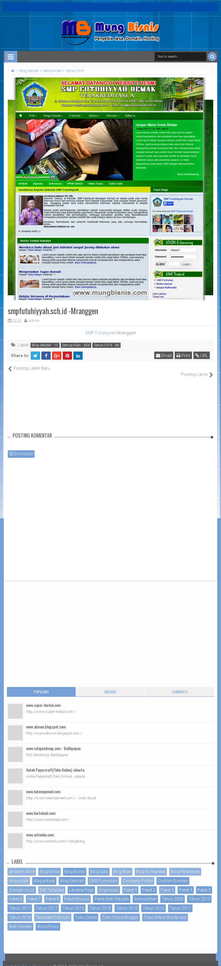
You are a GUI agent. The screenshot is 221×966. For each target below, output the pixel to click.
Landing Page (81, 883)
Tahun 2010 (199, 893)
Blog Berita (49, 865)
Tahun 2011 (20, 902)
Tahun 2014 (103, 345)
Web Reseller (20, 920)
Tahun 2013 (73, 902)
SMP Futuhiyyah (100, 332)
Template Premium (53, 911)
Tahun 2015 (127, 902)
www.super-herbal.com (43, 699)
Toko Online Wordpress (165, 911)
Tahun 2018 (20, 911)
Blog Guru (99, 865)
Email (164, 355)
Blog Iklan (122, 865)
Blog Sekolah (41, 345)
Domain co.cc (22, 883)
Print (183, 355)
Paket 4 (185, 883)
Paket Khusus (76, 893)
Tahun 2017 (180, 902)
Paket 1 (130, 883)
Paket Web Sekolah (111, 893)
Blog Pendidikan (185, 865)
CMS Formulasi (103, 874)
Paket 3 (167, 883)
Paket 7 (34, 893)
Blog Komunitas (150, 865)
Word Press (48, 920)
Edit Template (52, 883)
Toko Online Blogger (120, 911)
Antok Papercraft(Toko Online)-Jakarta (55, 764)
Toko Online (86, 911)
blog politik (18, 874)
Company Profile (138, 874)
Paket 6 (15, 893)
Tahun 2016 (153, 902)
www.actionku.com (40, 828)
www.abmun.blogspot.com (46, 721)
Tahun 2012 (46, 902)
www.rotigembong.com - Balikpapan (53, 742)
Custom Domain (173, 874)
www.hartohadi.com (41, 807)
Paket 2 (148, 883)
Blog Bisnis (74, 865)
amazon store (22, 865)
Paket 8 (52, 893)
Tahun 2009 (172, 893)
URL (201, 355)
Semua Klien (71, 345)
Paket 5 (204, 883)
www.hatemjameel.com (43, 785)
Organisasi (109, 883)
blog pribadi (44, 874)
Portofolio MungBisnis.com (31, 960)
